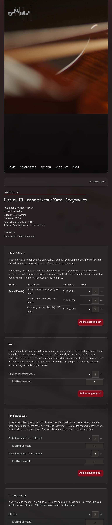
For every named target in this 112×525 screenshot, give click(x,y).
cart (75, 168)
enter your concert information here (83, 260)
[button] (90, 322)
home (12, 168)
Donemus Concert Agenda (61, 263)
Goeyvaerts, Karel (13, 236)
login (103, 182)
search (46, 168)
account (61, 168)
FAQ (60, 278)
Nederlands (94, 182)
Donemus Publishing (62, 362)
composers (28, 168)
